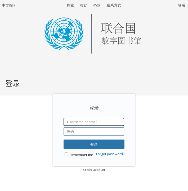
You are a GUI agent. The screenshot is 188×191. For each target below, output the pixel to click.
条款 (97, 5)
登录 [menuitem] (181, 5)
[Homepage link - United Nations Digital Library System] (94, 52)
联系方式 (113, 5)
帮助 (84, 5)
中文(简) (8, 5)
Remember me (81, 155)
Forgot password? (110, 154)
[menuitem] (8, 6)
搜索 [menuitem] (70, 5)
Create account (94, 170)
